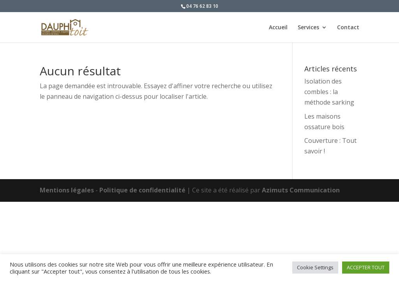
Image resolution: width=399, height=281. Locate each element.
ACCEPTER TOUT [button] (366, 267)
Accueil (278, 28)
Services (308, 28)
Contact (348, 28)
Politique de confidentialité (142, 190)
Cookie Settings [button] (315, 267)
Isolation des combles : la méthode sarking (329, 92)
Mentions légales (67, 190)
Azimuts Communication (301, 190)
